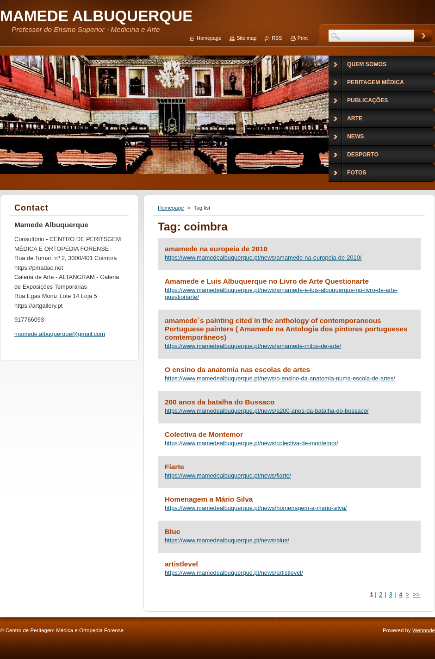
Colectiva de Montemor (204, 434)
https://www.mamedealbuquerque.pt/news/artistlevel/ (234, 572)
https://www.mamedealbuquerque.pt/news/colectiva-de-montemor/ (251, 443)
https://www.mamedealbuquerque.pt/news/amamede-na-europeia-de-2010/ (263, 257)
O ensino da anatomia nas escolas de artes (237, 369)
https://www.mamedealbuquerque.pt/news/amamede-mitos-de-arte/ (253, 345)
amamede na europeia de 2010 (216, 249)
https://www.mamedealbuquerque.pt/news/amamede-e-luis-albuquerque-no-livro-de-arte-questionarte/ (281, 293)
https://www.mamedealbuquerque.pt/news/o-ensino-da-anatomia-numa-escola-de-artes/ (280, 378)
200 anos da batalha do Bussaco (219, 402)
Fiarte (174, 467)
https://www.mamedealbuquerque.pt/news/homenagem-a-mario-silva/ (256, 507)
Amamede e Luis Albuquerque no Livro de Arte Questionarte (267, 281)
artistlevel (181, 564)
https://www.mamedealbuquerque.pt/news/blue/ (227, 540)
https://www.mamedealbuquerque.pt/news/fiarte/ (228, 475)
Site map (246, 38)
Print (303, 38)
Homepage (171, 208)
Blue (172, 531)
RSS (277, 38)
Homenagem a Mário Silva (209, 499)
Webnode (423, 630)
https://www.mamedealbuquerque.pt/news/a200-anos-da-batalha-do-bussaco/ (266, 410)
